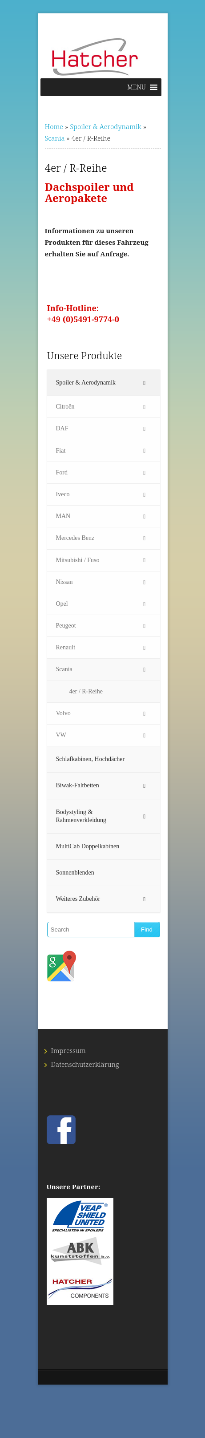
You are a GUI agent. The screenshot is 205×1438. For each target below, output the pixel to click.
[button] (136, 87)
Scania (55, 138)
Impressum (68, 1050)
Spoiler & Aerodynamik (105, 126)
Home (54, 126)
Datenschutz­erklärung (85, 1064)
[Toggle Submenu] (144, 383)
